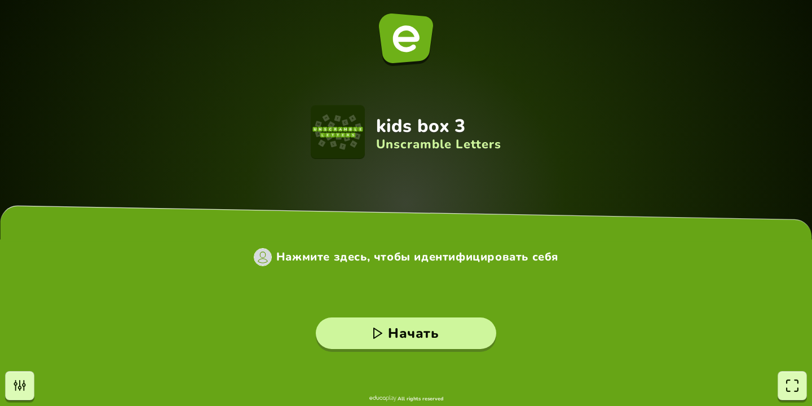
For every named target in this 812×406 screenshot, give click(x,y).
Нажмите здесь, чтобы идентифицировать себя (417, 257)
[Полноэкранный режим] (792, 385)
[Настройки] (19, 385)
